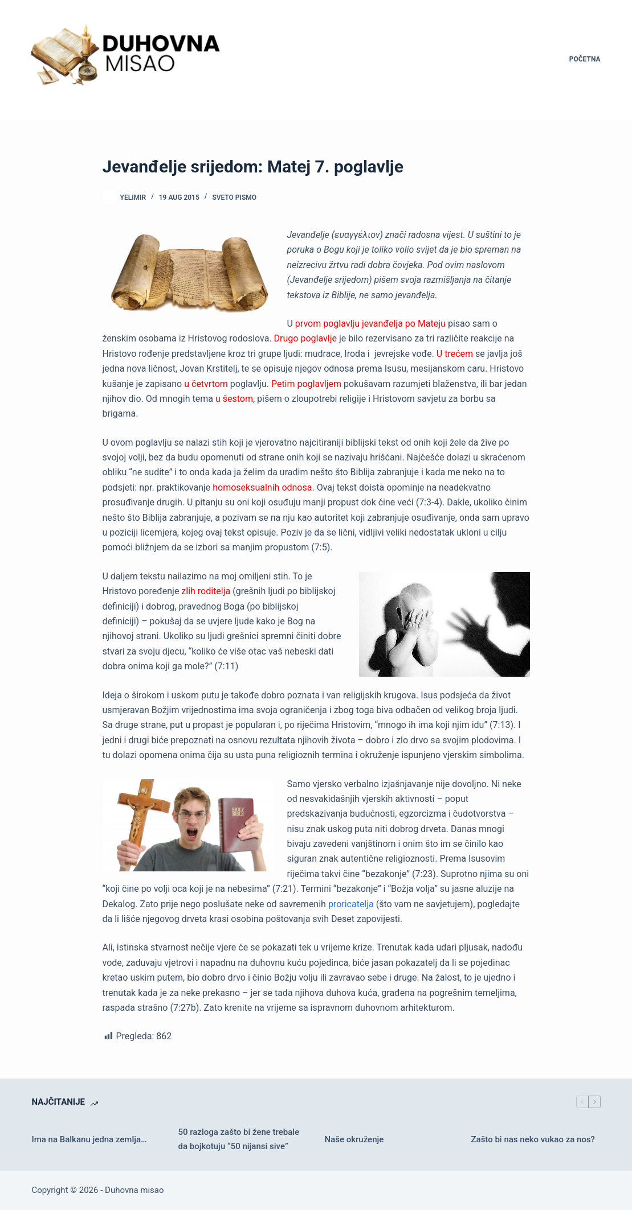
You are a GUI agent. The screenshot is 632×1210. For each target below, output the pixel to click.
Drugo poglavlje (305, 338)
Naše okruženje (354, 1139)
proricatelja (351, 904)
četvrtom (208, 383)
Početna (585, 59)
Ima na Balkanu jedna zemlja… (88, 1139)
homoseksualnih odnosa (262, 487)
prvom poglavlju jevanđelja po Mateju (370, 323)
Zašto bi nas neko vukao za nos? (533, 1139)
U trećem (455, 353)
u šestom (234, 398)
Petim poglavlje (302, 383)
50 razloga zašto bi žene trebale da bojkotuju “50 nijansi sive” (238, 1139)
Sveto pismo (234, 197)
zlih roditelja (205, 591)
